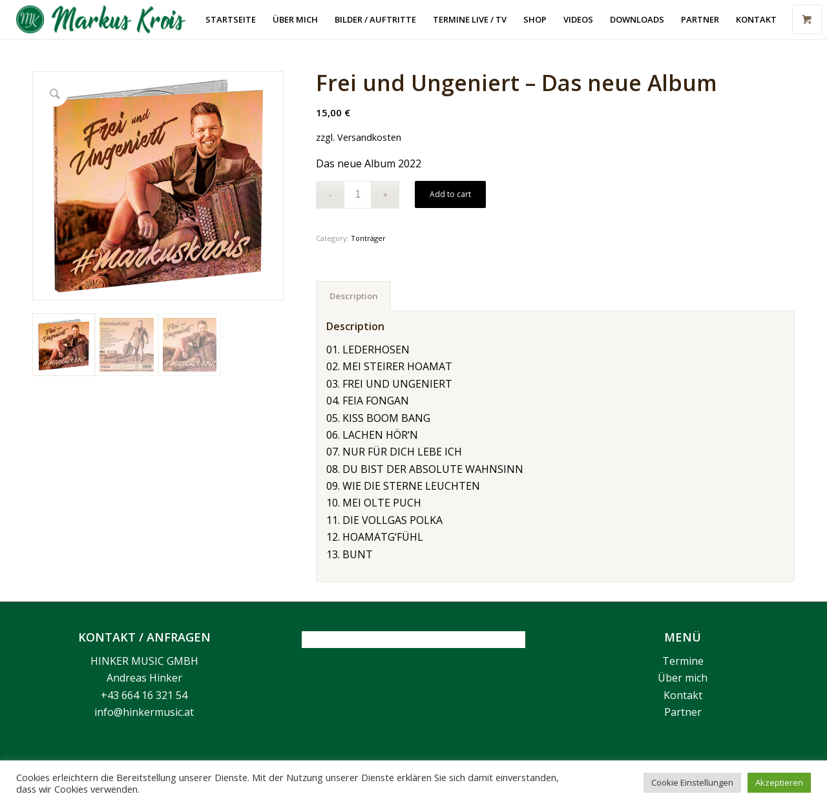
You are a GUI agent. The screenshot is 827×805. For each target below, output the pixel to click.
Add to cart (450, 194)
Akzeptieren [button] (779, 782)
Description (354, 296)
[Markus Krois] (108, 19)
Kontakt (683, 695)
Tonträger (368, 238)
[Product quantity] (358, 195)
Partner (683, 712)
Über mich (682, 678)
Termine (683, 661)
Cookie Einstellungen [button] (692, 782)
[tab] (353, 296)
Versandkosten (369, 137)
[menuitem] (230, 19)
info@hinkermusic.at (144, 712)
